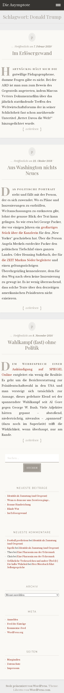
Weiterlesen (32, 129)
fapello (11, 548)
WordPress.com (40, 689)
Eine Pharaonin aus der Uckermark (36, 552)
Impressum (13, 668)
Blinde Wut (13, 509)
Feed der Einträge (16, 624)
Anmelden (12, 619)
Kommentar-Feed (16, 628)
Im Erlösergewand (32, 53)
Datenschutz (13, 664)
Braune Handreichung (19, 504)
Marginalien (13, 659)
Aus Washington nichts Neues (32, 170)
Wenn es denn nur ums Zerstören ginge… (28, 500)
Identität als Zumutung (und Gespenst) (27, 496)
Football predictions (18, 540)
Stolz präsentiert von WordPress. (27, 686)
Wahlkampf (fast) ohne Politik (32, 345)
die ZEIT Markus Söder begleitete (26, 260)
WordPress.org (15, 632)
